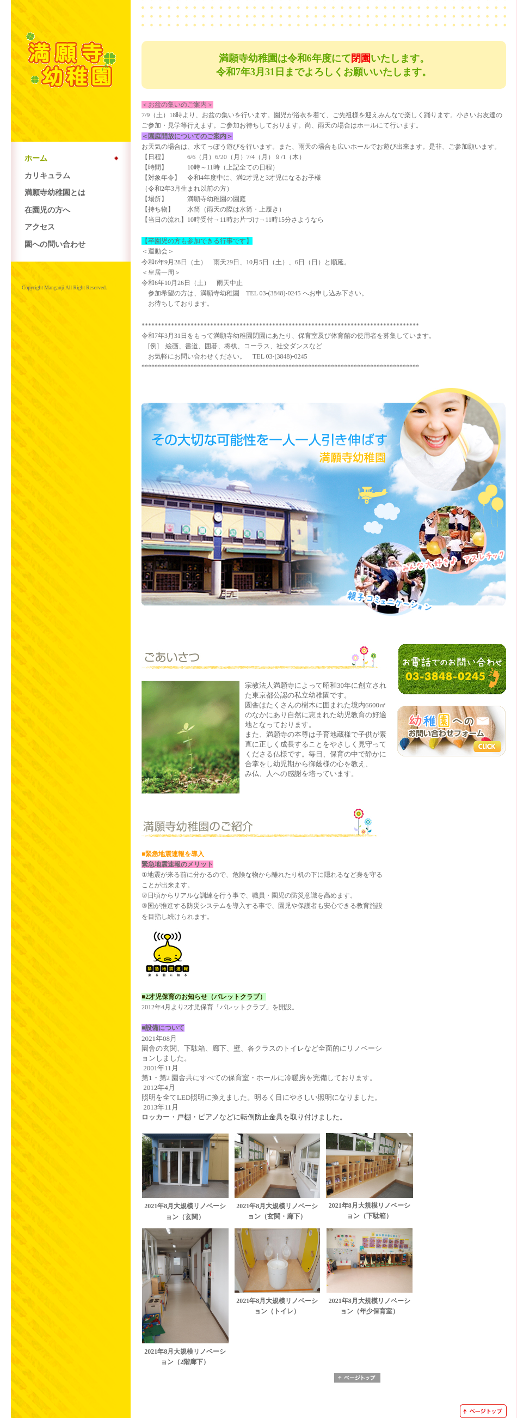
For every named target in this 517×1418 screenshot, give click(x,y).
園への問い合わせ (54, 244)
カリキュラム (47, 175)
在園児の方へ (47, 209)
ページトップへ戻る (357, 1378)
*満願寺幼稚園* (71, 64)
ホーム (35, 158)
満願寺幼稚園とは (54, 192)
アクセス (39, 226)
